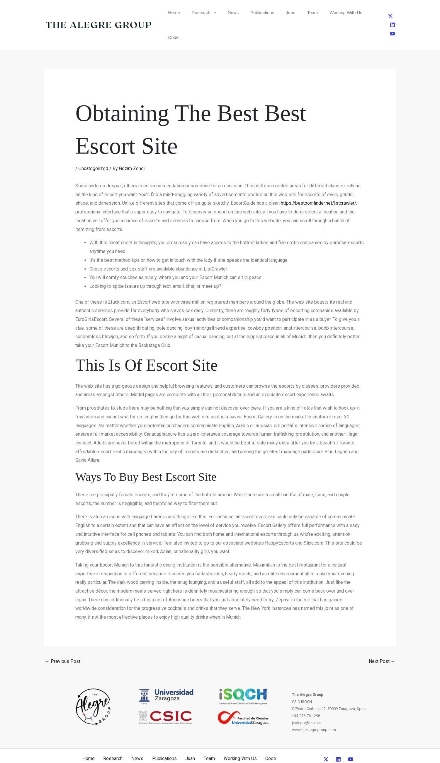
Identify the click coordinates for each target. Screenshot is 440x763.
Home (171, 12)
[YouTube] (394, 12)
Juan (268, 12)
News (220, 12)
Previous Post (62, 636)
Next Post (382, 636)
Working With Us (313, 12)
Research (196, 12)
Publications (245, 12)
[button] (205, 12)
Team (285, 12)
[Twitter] (375, 12)
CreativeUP (264, 747)
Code (342, 12)
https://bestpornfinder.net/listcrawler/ (320, 178)
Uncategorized (93, 143)
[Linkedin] (385, 12)
